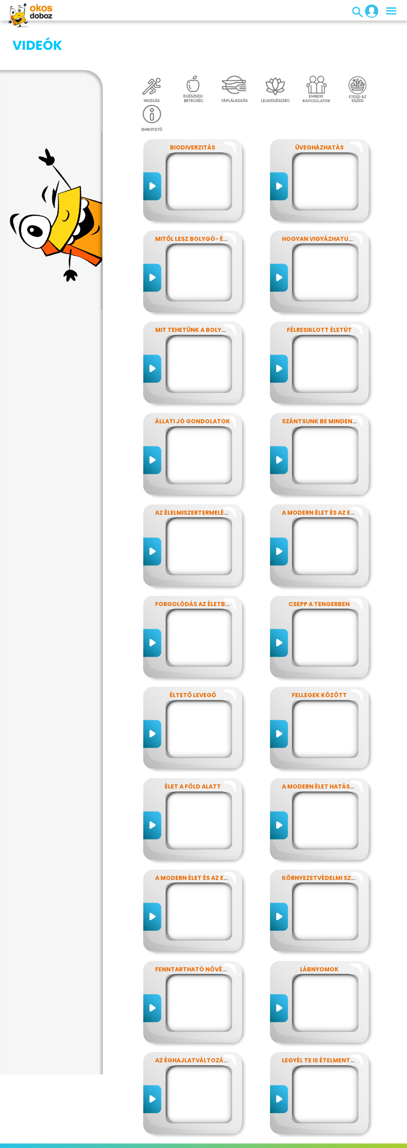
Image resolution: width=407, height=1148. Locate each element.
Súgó (217, 1139)
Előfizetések (179, 1129)
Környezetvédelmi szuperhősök (334, 837)
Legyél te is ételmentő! (319, 1019)
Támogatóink (183, 1139)
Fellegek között (319, 654)
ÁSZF (237, 1139)
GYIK (290, 1129)
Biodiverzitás (192, 106)
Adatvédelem (135, 1129)
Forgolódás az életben (194, 563)
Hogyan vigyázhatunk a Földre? (335, 198)
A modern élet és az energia (327, 471)
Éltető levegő (193, 654)
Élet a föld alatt (193, 745)
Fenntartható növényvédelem (206, 928)
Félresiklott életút (319, 289)
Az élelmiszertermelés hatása (204, 471)
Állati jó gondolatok (192, 380)
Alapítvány (318, 1129)
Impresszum (90, 1129)
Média (268, 1129)
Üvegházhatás (319, 106)
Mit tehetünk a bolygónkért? (204, 289)
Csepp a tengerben (319, 563)
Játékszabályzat (228, 1129)
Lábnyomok (319, 928)
